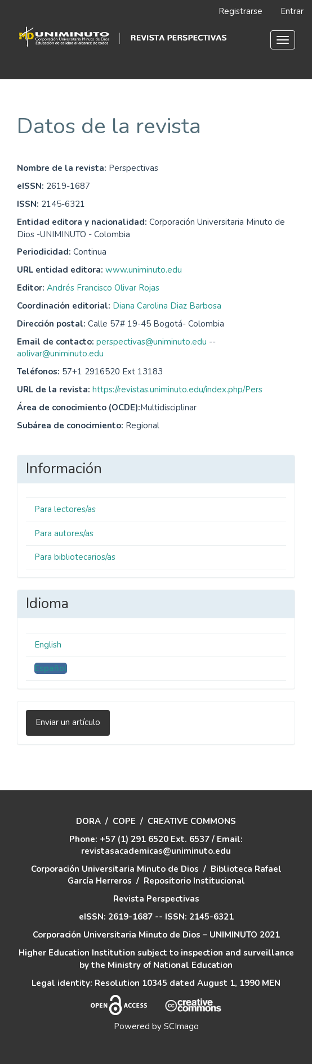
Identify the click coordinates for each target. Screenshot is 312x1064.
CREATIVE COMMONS (192, 821)
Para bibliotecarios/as (74, 557)
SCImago (181, 1026)
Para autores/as (63, 533)
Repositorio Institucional (194, 880)
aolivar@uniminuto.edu (60, 353)
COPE (124, 821)
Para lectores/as (65, 509)
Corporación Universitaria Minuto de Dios (115, 869)
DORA (88, 821)
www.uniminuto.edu (143, 269)
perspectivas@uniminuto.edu (151, 341)
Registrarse (240, 11)
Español (50, 668)
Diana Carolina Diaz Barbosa (167, 305)
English (47, 644)
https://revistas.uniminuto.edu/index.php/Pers (177, 389)
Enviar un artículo (67, 722)
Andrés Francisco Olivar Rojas (103, 287)
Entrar (292, 11)
